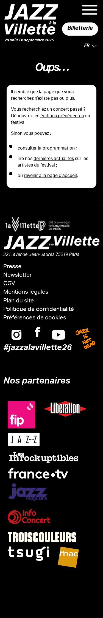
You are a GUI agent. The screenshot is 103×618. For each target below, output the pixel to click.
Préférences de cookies (34, 318)
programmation (59, 148)
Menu (90, 9)
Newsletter (17, 275)
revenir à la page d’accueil (50, 176)
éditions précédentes (62, 116)
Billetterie (80, 29)
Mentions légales (25, 292)
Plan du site (18, 301)
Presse (12, 267)
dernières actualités (54, 159)
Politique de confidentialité (38, 310)
